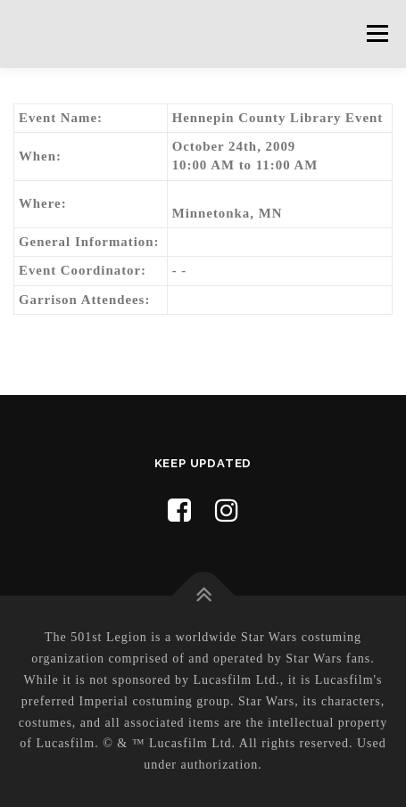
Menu (377, 33)
